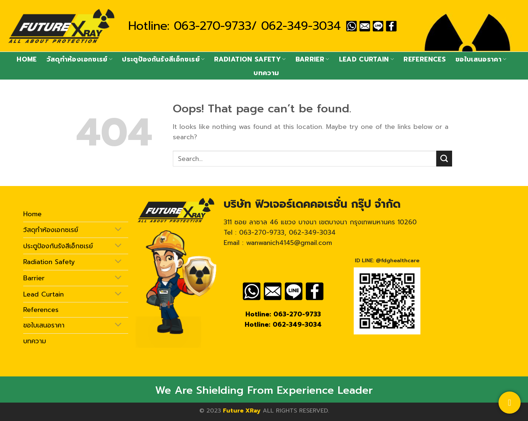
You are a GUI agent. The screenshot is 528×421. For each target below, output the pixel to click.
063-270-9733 (212, 26)
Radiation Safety (250, 59)
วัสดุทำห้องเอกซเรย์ (79, 59)
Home (26, 59)
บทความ (266, 73)
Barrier (312, 59)
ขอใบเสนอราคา (481, 59)
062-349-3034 (301, 26)
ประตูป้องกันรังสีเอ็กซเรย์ (163, 59)
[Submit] (444, 158)
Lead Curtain (366, 59)
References (424, 59)
